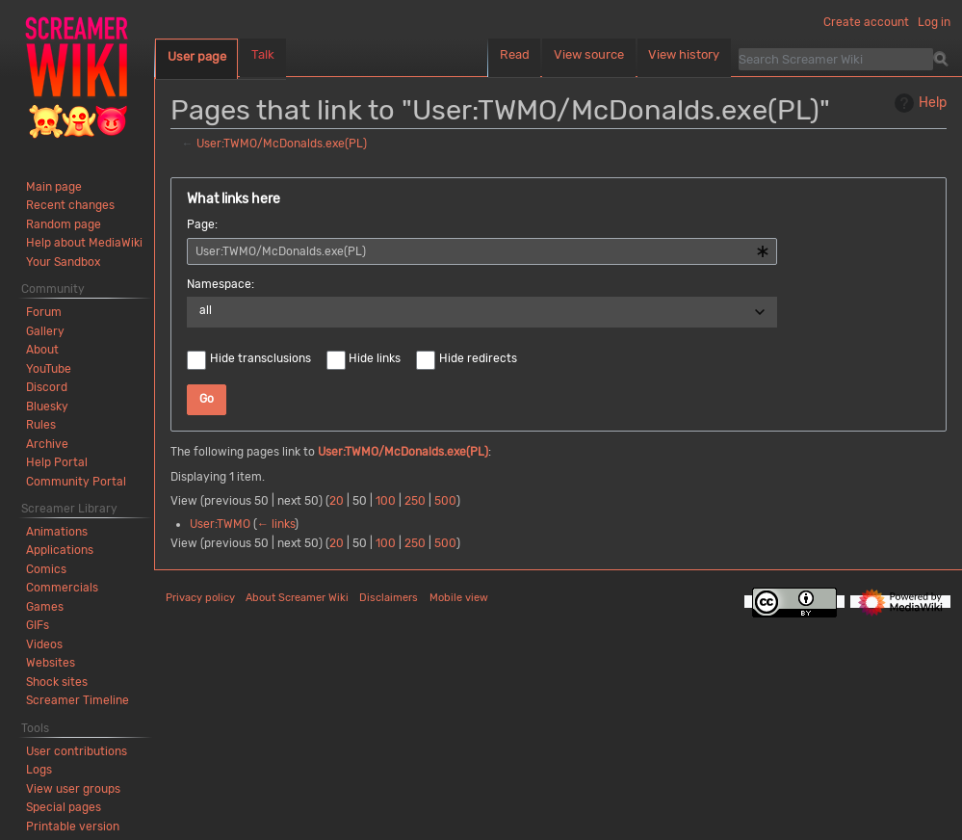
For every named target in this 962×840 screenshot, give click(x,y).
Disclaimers (388, 597)
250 (415, 501)
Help (918, 103)
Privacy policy (200, 597)
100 (386, 501)
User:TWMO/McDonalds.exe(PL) (281, 143)
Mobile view (458, 597)
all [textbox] (205, 310)
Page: (202, 224)
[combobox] (482, 251)
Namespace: (220, 284)
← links (276, 524)
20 (336, 501)
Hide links (375, 358)
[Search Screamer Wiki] (836, 58)
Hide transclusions (260, 358)
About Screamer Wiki (297, 597)
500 (445, 501)
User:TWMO (220, 524)
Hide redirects (478, 358)
